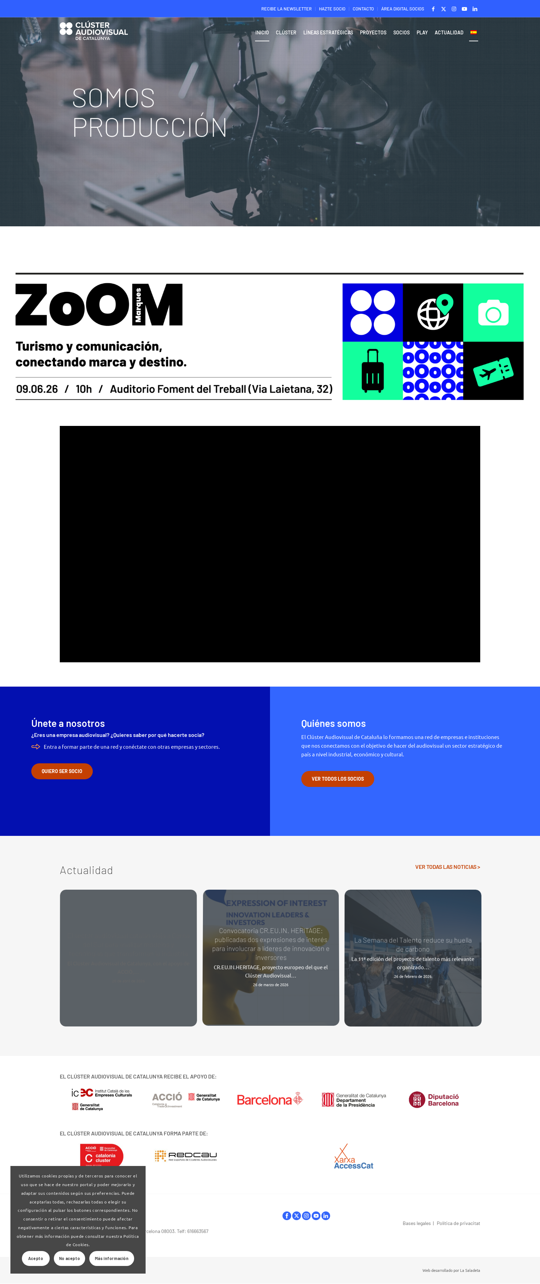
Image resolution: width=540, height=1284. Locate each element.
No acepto (69, 1258)
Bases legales (417, 1223)
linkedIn (325, 1215)
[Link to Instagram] (454, 8)
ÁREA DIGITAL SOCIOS (402, 8)
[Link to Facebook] (433, 8)
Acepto (35, 1258)
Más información (112, 1258)
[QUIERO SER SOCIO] (62, 771)
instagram (306, 1215)
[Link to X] (444, 8)
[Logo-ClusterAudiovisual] (94, 34)
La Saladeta (470, 1270)
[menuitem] (287, 9)
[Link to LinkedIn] (475, 8)
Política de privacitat (458, 1223)
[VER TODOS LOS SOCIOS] (337, 779)
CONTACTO (363, 8)
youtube (316, 1215)
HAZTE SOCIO (332, 8)
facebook (287, 1215)
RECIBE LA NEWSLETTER (286, 8)
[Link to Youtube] (464, 8)
